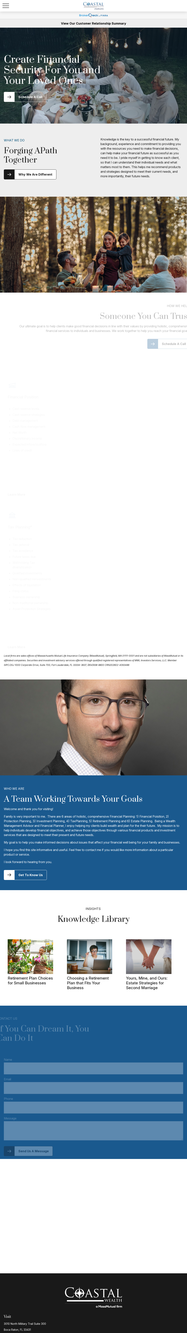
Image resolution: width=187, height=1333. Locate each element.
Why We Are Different (35, 174)
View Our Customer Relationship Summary (93, 23)
